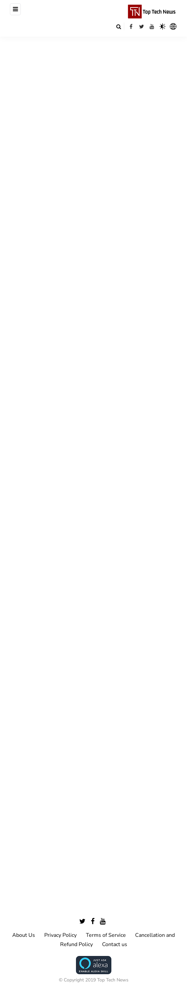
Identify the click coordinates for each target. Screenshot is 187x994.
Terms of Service (106, 935)
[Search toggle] (119, 26)
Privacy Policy (60, 935)
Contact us (114, 944)
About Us (23, 935)
